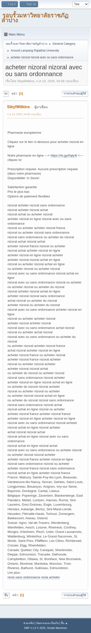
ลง (5, 93)
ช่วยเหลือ (28, 623)
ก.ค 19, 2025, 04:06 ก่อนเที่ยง (24, 114)
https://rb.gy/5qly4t (63, 155)
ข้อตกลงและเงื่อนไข (47, 623)
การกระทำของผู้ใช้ (75, 93)
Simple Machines (57, 627)
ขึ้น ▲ (64, 623)
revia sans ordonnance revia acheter (34, 577)
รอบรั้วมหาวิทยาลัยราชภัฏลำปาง (34, 17)
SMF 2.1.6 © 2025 (34, 627)
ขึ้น (6, 595)
